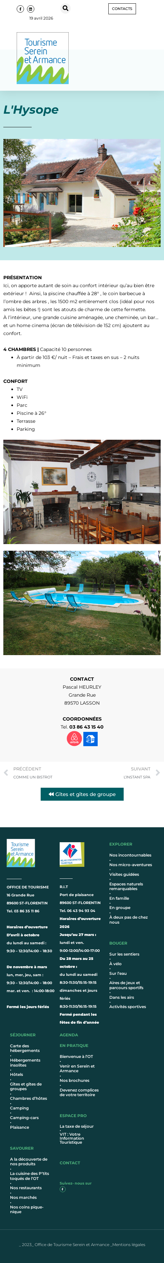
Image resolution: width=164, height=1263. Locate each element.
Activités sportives (127, 1006)
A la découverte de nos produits (28, 1161)
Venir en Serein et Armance (77, 1068)
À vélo (115, 963)
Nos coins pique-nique (27, 1209)
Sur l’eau (118, 973)
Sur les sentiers (124, 954)
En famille (119, 898)
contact (70, 1162)
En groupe (119, 907)
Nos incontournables (130, 855)
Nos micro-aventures (130, 864)
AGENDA (69, 1034)
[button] (65, 8)
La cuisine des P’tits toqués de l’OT (29, 1176)
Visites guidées (124, 874)
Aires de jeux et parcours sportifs (126, 985)
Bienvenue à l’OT (76, 1056)
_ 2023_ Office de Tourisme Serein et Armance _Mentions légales (82, 1244)
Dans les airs (121, 997)
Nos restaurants (26, 1187)
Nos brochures (74, 1080)
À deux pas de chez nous (128, 919)
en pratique (74, 1045)
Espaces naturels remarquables (126, 886)
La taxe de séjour (77, 1126)
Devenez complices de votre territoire (79, 1092)
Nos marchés (23, 1197)
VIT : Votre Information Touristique (72, 1138)
